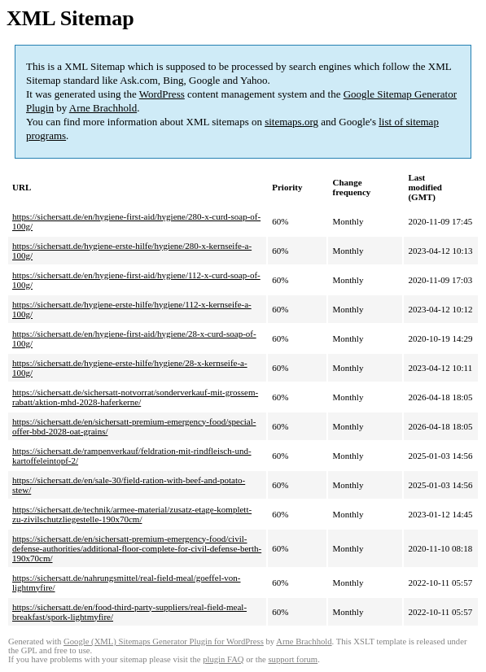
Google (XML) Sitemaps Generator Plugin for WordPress (163, 641)
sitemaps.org (291, 122)
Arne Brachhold (103, 108)
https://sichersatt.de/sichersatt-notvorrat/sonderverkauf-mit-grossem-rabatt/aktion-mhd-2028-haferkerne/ (135, 397)
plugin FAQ (223, 659)
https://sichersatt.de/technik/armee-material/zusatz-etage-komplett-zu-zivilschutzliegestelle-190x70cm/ (132, 514)
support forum (292, 659)
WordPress (162, 94)
